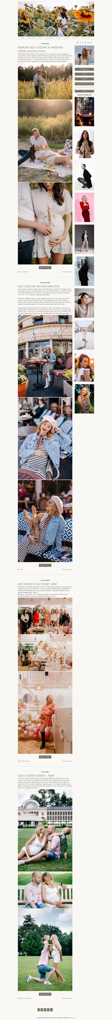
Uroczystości (86, 38)
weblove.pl (72, 1017)
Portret (75, 38)
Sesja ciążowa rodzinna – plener (37, 775)
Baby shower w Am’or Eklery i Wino (38, 584)
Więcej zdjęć (45, 268)
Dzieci (40, 38)
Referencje (84, 69)
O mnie (84, 74)
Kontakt (84, 79)
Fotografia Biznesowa (84, 83)
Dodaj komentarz (67, 272)
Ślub (22, 38)
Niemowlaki (49, 38)
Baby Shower (23, 761)
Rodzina (66, 38)
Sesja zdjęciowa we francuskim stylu (39, 286)
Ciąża (58, 38)
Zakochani (31, 38)
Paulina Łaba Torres (23, 294)
